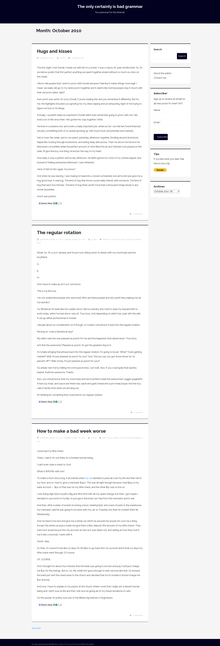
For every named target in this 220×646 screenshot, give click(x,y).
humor (115, 239)
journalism (129, 239)
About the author (162, 73)
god (104, 438)
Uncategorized (77, 58)
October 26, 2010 (47, 58)
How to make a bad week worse (71, 431)
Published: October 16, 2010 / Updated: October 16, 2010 (62, 438)
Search (158, 49)
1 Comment (138, 412)
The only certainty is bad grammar (110, 6)
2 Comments (138, 214)
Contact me (160, 77)
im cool (121, 239)
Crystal (62, 58)
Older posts (36, 628)
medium (138, 239)
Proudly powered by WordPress (44, 644)
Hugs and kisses (54, 51)
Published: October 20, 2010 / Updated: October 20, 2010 (63, 239)
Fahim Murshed (87, 644)
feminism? (107, 239)
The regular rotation (59, 232)
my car (88, 478)
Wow (39, 243)
